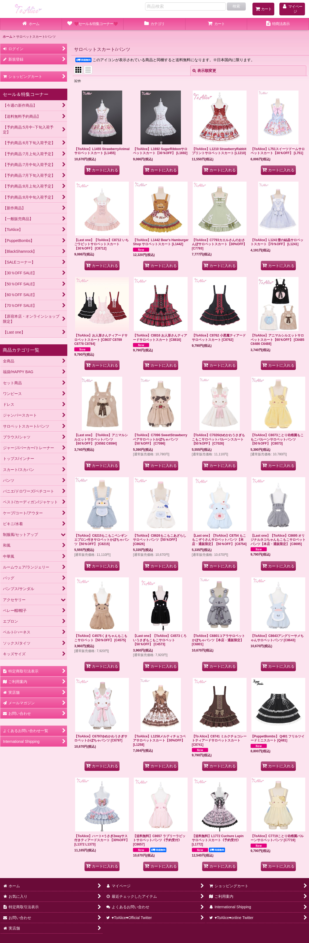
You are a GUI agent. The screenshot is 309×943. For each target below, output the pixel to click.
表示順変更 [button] (204, 70)
